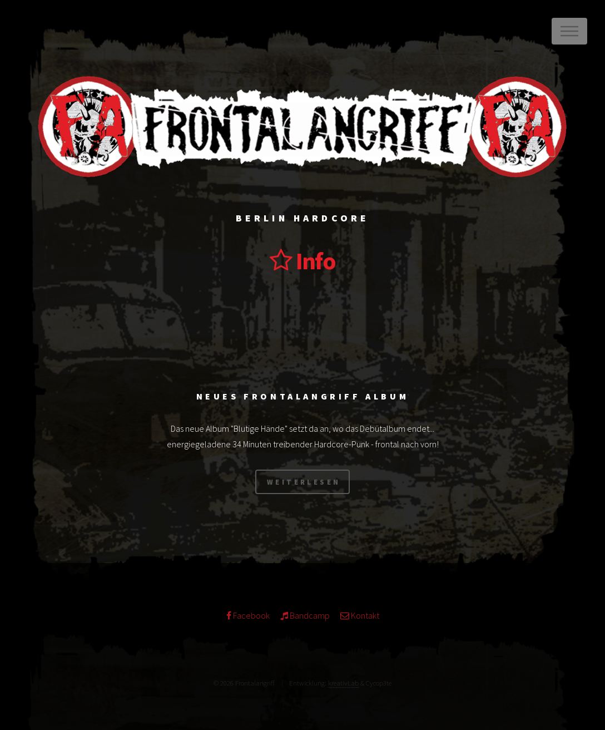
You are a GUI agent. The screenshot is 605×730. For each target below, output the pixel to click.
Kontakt (364, 615)
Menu (569, 31)
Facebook (250, 615)
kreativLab (343, 682)
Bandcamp (309, 615)
